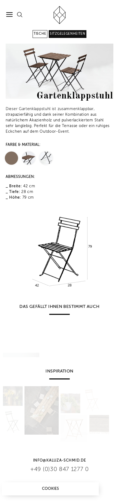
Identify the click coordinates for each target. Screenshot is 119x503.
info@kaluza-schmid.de (59, 460)
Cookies (50, 489)
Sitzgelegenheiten (67, 34)
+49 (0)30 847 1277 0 (59, 469)
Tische (40, 34)
